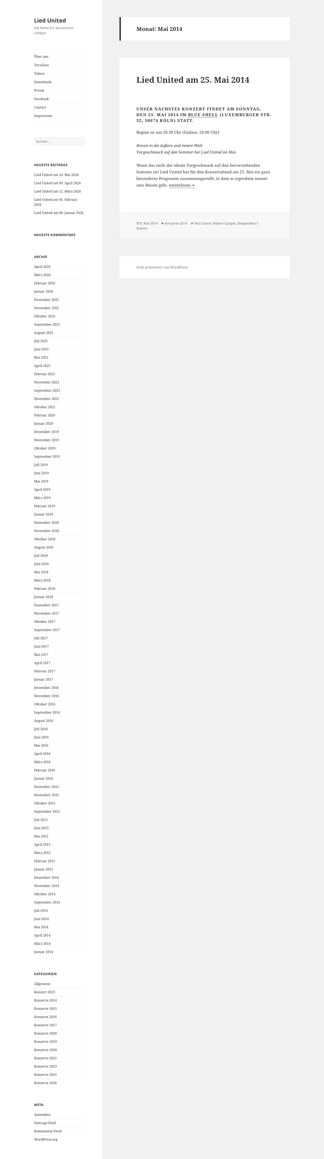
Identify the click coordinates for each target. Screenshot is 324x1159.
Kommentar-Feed (48, 1131)
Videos (39, 73)
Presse (39, 90)
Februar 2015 (44, 861)
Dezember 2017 (46, 605)
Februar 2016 (44, 770)
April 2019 (42, 489)
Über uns (41, 56)
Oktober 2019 (44, 448)
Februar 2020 (44, 415)
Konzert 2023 (44, 992)
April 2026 (42, 266)
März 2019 (42, 498)
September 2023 (47, 390)
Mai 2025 (41, 357)
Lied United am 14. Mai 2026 (56, 175)
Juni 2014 (41, 919)
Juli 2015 (41, 819)
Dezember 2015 (46, 786)
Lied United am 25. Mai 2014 (192, 79)
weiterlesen (182, 185)
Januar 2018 (43, 597)
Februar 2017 (44, 671)
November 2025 (46, 308)
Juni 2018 (41, 564)
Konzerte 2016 (45, 1017)
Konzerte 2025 (45, 1074)
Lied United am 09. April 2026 (57, 183)
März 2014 (42, 943)
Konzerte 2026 (45, 1083)
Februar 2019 (44, 506)
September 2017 (47, 630)
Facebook (41, 99)
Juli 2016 (41, 729)
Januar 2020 (43, 423)
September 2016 (47, 712)
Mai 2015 (41, 836)
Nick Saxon (202, 223)
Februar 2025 (44, 374)
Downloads (43, 82)
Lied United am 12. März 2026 (57, 191)
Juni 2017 (41, 646)
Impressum (43, 116)
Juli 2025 (41, 341)
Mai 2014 (41, 927)
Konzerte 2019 (45, 1041)
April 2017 (42, 663)
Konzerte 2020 (45, 1050)
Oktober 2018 (44, 539)
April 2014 (42, 935)
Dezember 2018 (46, 522)
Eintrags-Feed (45, 1123)
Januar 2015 (43, 869)
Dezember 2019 (46, 431)
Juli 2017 (41, 638)
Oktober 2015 (44, 803)
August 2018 (43, 547)
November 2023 (46, 382)
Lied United (50, 20)
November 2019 (46, 440)
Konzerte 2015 (45, 1008)
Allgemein (42, 984)
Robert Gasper (224, 223)
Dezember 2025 (46, 299)
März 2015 (42, 852)
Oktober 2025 (44, 316)
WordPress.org (46, 1139)
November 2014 (46, 885)
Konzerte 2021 (45, 1058)
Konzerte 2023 (45, 1066)
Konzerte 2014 (45, 1000)
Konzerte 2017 (45, 1025)
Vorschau (41, 65)
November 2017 (46, 613)
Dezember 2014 (46, 877)
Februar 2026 (44, 283)
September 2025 (47, 324)
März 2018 (42, 580)
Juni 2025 (41, 349)
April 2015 (42, 844)
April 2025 (42, 365)
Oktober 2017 (44, 621)
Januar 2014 (43, 952)
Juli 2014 (41, 910)
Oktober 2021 (44, 407)
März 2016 (42, 762)
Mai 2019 (41, 481)
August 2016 (43, 720)
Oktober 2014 (44, 894)
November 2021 (46, 398)
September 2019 (47, 456)
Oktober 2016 (44, 704)
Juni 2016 (41, 737)
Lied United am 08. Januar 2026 (58, 213)
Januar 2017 (43, 679)
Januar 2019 (43, 514)
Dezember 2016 (46, 687)
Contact (40, 107)
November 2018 (46, 531)
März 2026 (42, 275)
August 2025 (43, 332)
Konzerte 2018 (45, 1033)
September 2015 (47, 811)
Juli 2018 (41, 555)
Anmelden (42, 1114)
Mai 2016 (41, 745)
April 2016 (42, 753)
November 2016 (46, 696)
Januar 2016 (43, 778)
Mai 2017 (41, 654)
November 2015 (46, 795)
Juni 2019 (41, 473)
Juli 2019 (41, 464)
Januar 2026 (43, 291)
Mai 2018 (41, 572)
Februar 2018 (44, 588)
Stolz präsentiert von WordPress (162, 267)
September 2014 (47, 902)
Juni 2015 (41, 828)
